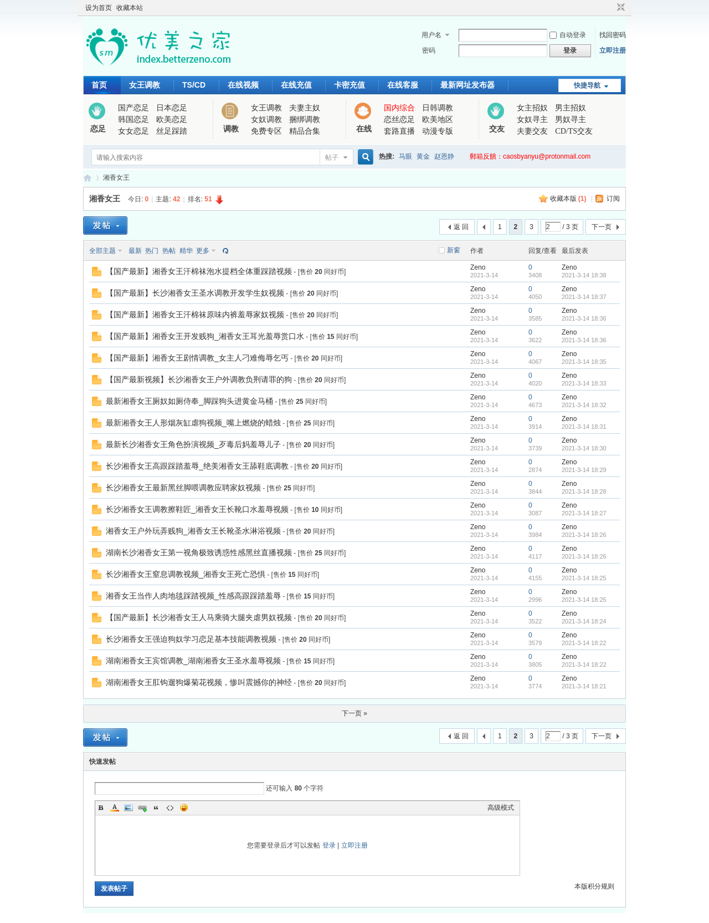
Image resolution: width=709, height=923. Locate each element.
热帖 (169, 251)
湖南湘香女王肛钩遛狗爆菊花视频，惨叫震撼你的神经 (199, 682)
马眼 (405, 156)
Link (142, 807)
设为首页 (98, 8)
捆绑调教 (304, 119)
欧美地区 (437, 119)
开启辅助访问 (610, 8)
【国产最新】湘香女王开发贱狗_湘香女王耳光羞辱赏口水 (205, 336)
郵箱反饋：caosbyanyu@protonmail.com (530, 156)
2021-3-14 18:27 (584, 513)
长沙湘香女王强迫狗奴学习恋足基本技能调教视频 (191, 639)
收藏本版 (568, 198)
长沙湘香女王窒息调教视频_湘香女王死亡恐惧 (185, 574)
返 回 (461, 227)
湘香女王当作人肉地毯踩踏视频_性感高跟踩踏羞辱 (193, 595)
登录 (329, 845)
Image (128, 807)
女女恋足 (133, 131)
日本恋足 (171, 108)
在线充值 (296, 84)
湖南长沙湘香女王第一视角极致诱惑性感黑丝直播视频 (199, 552)
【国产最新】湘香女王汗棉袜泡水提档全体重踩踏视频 (199, 271)
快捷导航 (587, 85)
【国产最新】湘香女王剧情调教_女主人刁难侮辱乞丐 (197, 357)
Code (170, 807)
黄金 (423, 156)
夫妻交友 (532, 131)
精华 (186, 251)
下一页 (602, 227)
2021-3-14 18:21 (584, 686)
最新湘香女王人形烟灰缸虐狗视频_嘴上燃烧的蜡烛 (193, 422)
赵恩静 (444, 156)
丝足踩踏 (171, 131)
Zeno (477, 267)
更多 (202, 251)
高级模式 (500, 808)
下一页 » (354, 713)
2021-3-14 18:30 (584, 448)
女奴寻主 (532, 119)
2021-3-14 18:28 (584, 491)
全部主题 (102, 251)
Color (114, 807)
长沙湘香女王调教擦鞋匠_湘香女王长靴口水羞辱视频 (197, 509)
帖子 (331, 157)
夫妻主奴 (304, 108)
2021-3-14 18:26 (584, 534)
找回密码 (612, 35)
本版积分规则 (594, 886)
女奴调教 (266, 119)
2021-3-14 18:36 (584, 318)
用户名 (431, 35)
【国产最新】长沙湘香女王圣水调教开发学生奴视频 (195, 292)
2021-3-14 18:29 (584, 469)
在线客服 (402, 84)
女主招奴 (532, 108)
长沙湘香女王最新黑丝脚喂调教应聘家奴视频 (183, 487)
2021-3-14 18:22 (584, 643)
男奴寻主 (570, 119)
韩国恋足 (133, 119)
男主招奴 (570, 108)
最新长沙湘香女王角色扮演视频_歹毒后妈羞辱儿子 (193, 444)
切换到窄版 (619, 8)
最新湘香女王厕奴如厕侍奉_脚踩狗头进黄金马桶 (189, 401)
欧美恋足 (171, 119)
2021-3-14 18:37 (584, 296)
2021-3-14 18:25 (584, 578)
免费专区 (266, 131)
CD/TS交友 (574, 131)
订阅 (613, 198)
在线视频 (243, 84)
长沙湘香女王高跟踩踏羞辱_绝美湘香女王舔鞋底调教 (197, 466)
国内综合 (399, 108)
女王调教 (144, 84)
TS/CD (193, 84)
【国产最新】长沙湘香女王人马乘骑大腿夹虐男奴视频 (199, 617)
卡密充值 (349, 84)
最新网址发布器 (467, 84)
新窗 (453, 250)
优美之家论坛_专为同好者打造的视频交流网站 (87, 178)
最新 (135, 251)
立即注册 (612, 50)
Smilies (183, 807)
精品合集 (304, 131)
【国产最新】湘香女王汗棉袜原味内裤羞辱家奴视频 (195, 314)
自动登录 (567, 35)
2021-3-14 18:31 (584, 426)
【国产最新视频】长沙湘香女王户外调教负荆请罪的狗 (199, 379)
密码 (428, 50)
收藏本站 (129, 8)
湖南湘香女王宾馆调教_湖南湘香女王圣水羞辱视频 (193, 660)
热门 (151, 251)
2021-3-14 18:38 (584, 275)
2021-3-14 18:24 (584, 621)
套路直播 (399, 131)
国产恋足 (133, 108)
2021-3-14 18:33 (584, 383)
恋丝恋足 (399, 119)
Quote (156, 807)
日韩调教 (437, 108)
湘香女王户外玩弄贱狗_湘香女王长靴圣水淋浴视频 (193, 530)
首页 (99, 84)
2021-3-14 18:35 (584, 361)
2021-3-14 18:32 (584, 405)
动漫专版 (437, 131)
